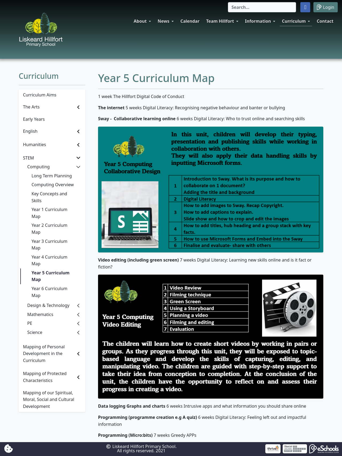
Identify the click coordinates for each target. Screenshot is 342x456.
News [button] (163, 21)
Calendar (189, 21)
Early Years (34, 119)
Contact (325, 21)
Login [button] (325, 7)
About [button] (140, 21)
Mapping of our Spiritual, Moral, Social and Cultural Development (48, 399)
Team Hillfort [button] (220, 21)
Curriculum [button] (294, 21)
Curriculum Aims (39, 95)
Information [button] (258, 21)
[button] (305, 7)
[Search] (262, 7)
